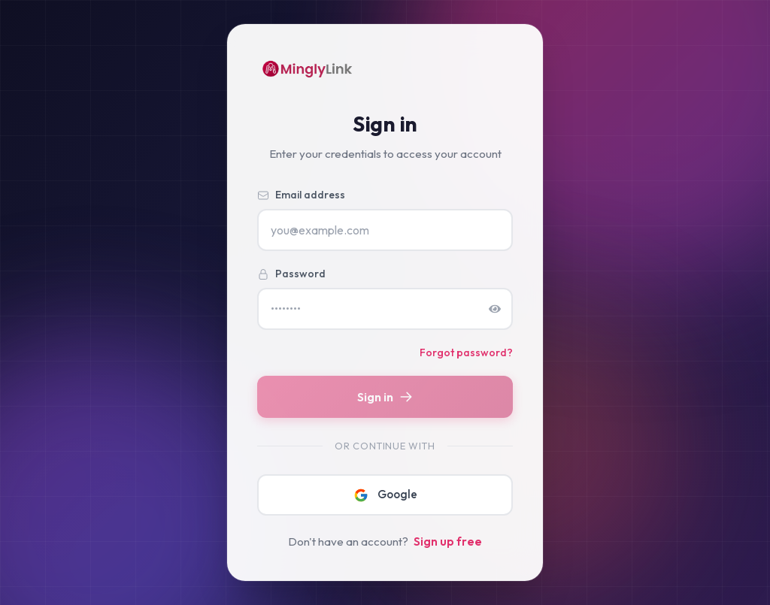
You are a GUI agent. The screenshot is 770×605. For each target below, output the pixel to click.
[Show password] (495, 309)
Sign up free (448, 541)
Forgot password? (466, 352)
